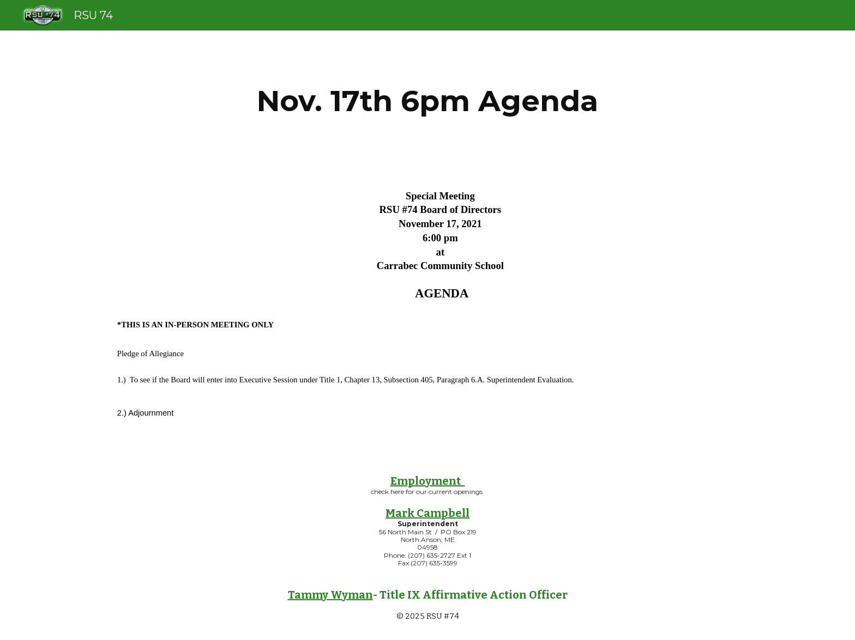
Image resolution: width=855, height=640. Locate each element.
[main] (427, 101)
